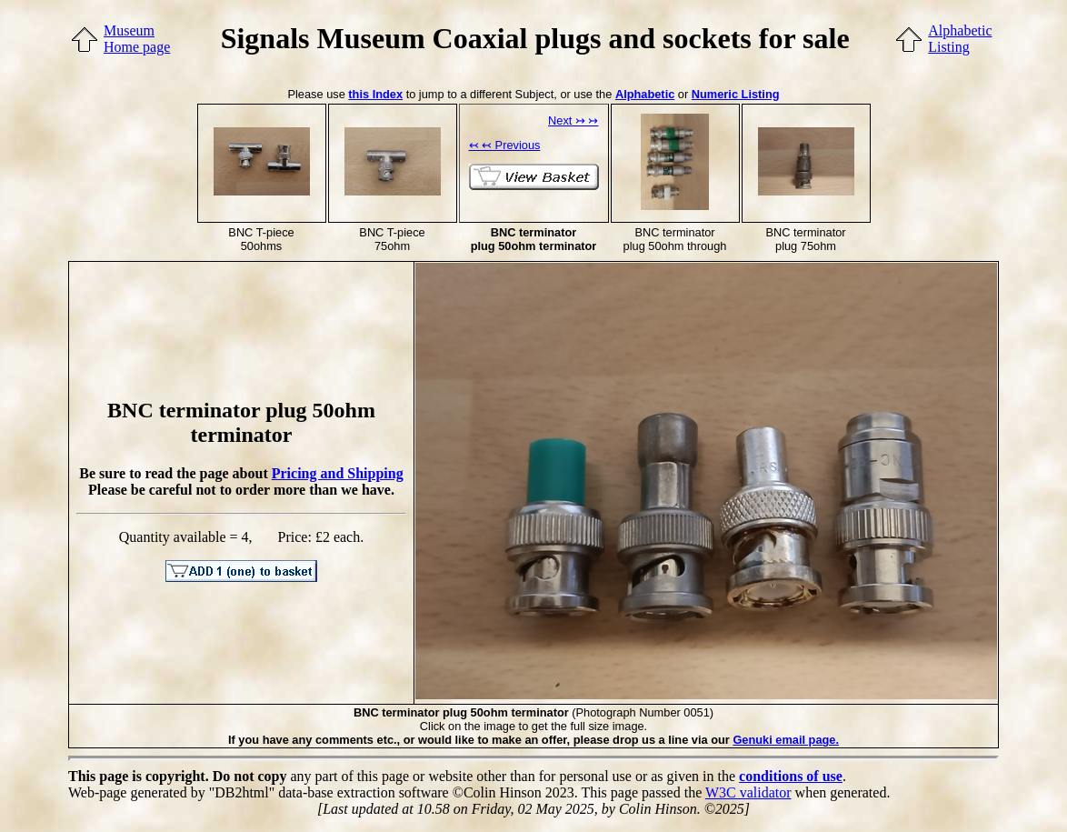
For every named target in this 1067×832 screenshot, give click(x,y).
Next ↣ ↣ (573, 120)
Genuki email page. (786, 740)
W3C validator (748, 792)
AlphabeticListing (960, 39)
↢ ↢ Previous (505, 145)
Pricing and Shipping (338, 473)
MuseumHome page (137, 39)
